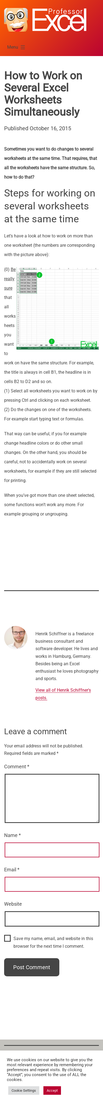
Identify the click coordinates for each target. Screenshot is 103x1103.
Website (13, 904)
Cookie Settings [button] (24, 1090)
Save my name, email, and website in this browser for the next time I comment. (53, 942)
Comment (16, 766)
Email (12, 869)
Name (12, 835)
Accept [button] (52, 1090)
